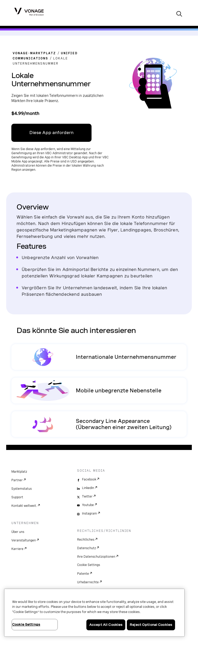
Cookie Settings (88, 565)
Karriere (17, 549)
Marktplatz (19, 471)
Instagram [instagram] (89, 513)
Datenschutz (86, 548)
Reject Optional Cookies (151, 625)
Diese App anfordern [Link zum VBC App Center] (51, 132)
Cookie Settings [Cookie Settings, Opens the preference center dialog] (26, 624)
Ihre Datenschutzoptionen (96, 556)
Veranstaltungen (23, 540)
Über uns (17, 532)
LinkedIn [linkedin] (88, 488)
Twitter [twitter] (87, 496)
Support (17, 497)
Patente (83, 574)
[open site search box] (179, 14)
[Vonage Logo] (29, 11)
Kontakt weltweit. (24, 506)
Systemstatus (21, 489)
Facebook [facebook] (89, 479)
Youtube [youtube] (88, 505)
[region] (94, 613)
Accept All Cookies (105, 625)
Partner (17, 480)
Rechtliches (85, 539)
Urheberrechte (88, 582)
